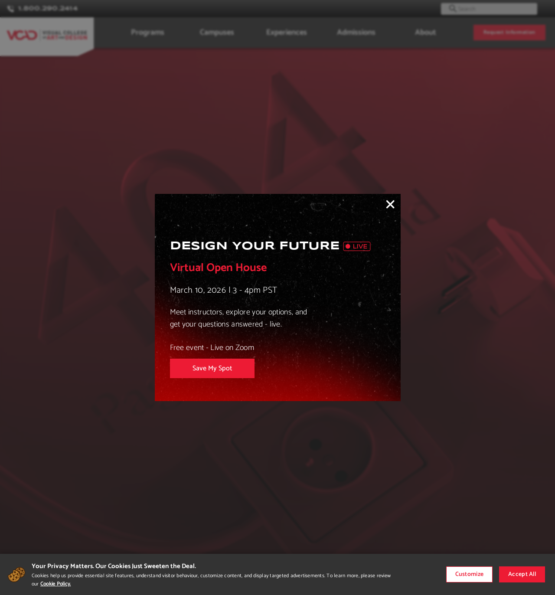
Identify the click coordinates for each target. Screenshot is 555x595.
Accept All (522, 574)
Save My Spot (212, 368)
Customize (469, 574)
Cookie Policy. (55, 584)
